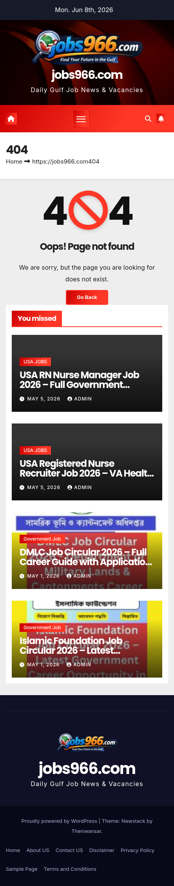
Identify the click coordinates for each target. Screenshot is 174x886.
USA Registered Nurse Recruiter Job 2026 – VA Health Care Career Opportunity (86, 473)
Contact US (69, 850)
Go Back (87, 297)
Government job (42, 539)
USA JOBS (35, 362)
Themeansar (86, 831)
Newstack (133, 821)
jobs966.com (87, 75)
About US (37, 850)
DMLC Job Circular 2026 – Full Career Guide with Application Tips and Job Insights (85, 562)
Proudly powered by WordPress (60, 821)
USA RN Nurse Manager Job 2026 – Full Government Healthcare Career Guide (79, 384)
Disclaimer (101, 850)
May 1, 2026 (44, 576)
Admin (79, 399)
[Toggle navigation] (81, 118)
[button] (148, 119)
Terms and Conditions (70, 869)
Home (14, 161)
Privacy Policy (137, 850)
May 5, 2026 (44, 399)
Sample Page (22, 869)
